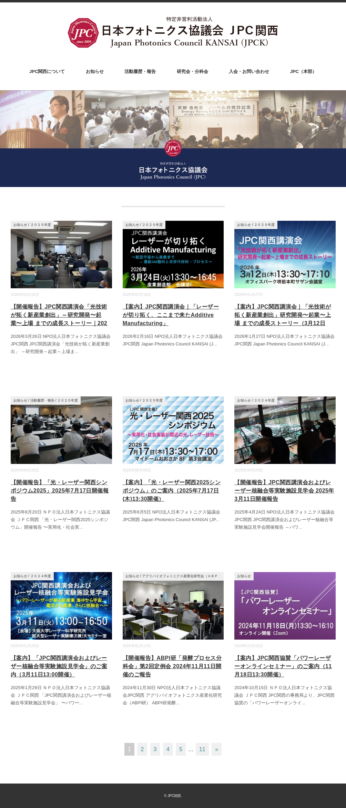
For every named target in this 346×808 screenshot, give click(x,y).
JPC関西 (174, 796)
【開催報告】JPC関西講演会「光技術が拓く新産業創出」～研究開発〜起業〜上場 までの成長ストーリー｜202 (59, 315)
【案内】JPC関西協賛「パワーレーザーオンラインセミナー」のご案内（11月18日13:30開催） (283, 666)
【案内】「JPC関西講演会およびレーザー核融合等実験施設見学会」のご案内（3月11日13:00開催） (59, 666)
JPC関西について (47, 71)
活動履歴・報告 (140, 71)
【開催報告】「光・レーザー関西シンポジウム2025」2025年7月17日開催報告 (60, 490)
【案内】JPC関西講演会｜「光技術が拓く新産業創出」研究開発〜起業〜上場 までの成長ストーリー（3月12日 (282, 315)
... (77, 351)
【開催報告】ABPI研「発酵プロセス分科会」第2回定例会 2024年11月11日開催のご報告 (172, 666)
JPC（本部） (303, 71)
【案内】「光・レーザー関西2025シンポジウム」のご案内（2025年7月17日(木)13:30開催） (172, 490)
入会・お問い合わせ (249, 71)
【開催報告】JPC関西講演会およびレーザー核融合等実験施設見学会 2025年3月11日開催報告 (284, 490)
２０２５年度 (40, 225)
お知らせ (95, 71)
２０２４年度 (264, 400)
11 (202, 749)
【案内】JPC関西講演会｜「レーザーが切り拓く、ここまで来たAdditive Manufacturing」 (171, 315)
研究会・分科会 (192, 71)
